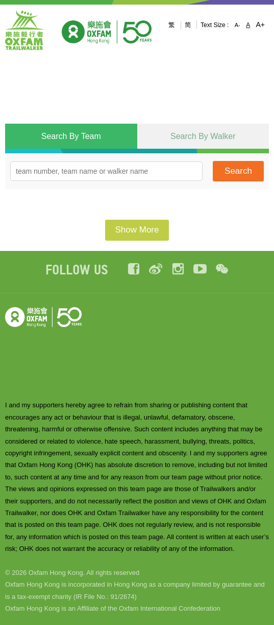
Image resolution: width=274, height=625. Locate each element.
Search (238, 171)
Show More (137, 230)
